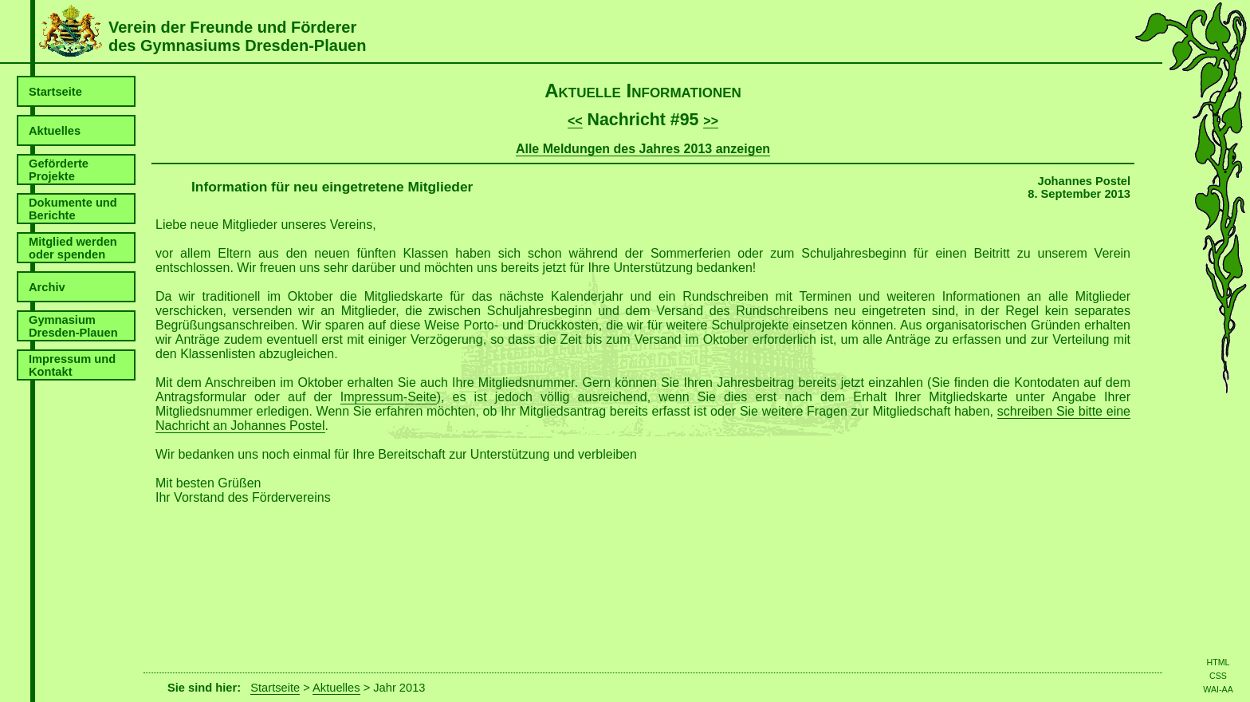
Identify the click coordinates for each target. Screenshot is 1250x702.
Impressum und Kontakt (72, 365)
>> (710, 121)
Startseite (55, 91)
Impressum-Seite (388, 397)
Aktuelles (55, 130)
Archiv (47, 287)
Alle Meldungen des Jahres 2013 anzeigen (643, 149)
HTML (1217, 662)
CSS (1218, 675)
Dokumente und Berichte (73, 209)
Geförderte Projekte (58, 170)
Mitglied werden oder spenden (73, 248)
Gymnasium (73, 326)
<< (575, 121)
